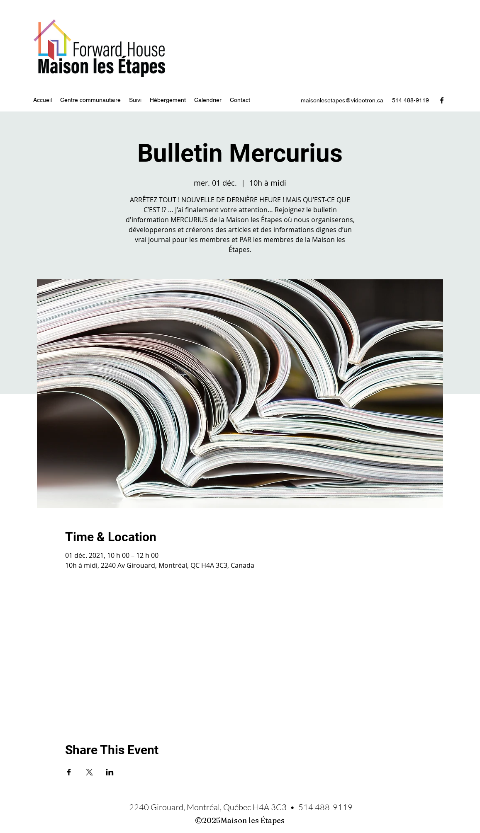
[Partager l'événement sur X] (89, 772)
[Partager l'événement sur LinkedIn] (110, 772)
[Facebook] (442, 100)
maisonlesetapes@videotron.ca (342, 100)
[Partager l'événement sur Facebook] (69, 772)
